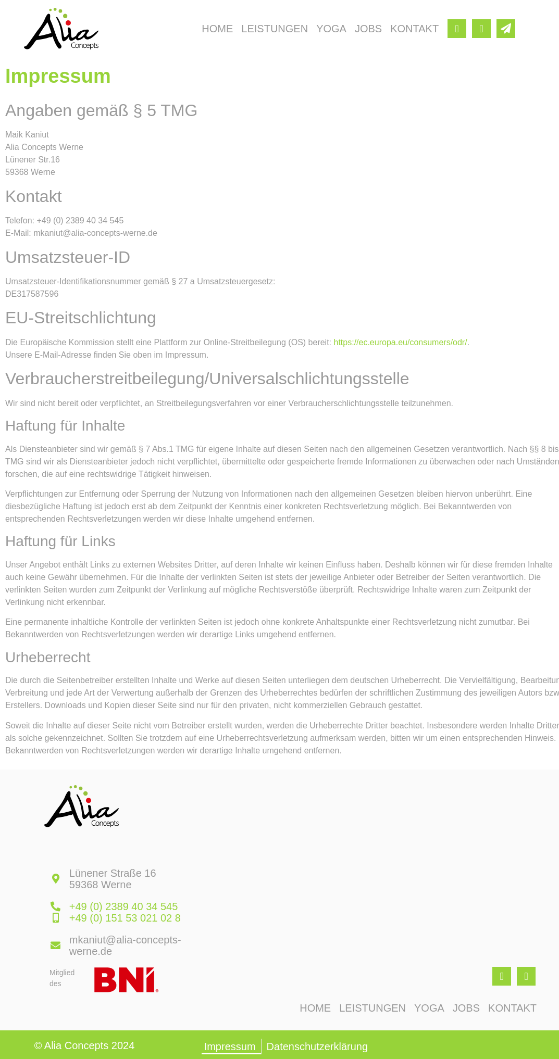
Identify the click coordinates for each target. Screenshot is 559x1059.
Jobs (368, 28)
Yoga (331, 28)
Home (217, 28)
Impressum (230, 1046)
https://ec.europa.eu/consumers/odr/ (400, 342)
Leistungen (274, 28)
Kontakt (414, 28)
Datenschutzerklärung (317, 1046)
